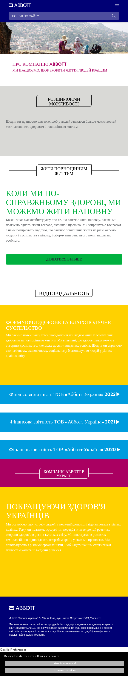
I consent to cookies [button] (65, 670)
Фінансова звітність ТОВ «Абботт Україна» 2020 (62, 449)
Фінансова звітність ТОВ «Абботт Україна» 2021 (62, 421)
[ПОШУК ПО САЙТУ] (64, 16)
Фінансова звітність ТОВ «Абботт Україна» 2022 (62, 394)
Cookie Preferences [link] (13, 649)
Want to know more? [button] (65, 663)
